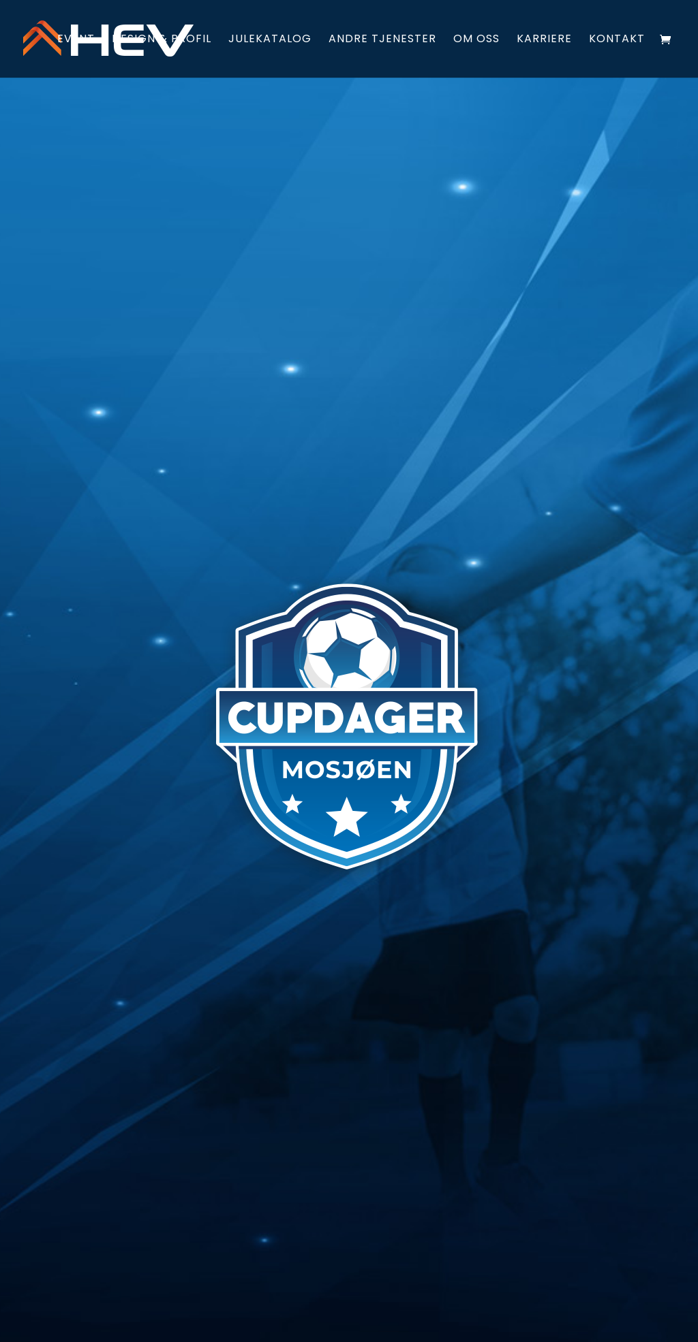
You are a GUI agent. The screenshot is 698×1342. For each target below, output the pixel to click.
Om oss (476, 40)
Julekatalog (270, 40)
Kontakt (617, 40)
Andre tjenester (382, 40)
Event (76, 40)
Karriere (544, 40)
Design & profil (161, 40)
